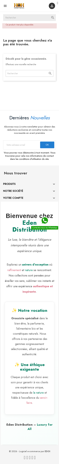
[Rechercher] (29, 17)
